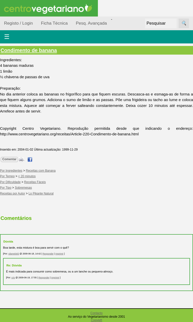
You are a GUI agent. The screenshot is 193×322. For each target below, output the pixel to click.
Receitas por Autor (12, 193)
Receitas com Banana (41, 170)
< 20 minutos (27, 176)
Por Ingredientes (11, 170)
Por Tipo (5, 187)
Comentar (9, 159)
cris (13, 277)
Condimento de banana (29, 50)
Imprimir (59, 253)
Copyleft (96, 320)
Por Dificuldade (10, 182)
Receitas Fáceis (35, 182)
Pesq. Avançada (91, 23)
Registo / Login (18, 23)
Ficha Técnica (54, 23)
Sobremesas (23, 187)
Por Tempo (7, 176)
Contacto (96, 313)
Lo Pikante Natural (41, 193)
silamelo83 (13, 253)
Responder (48, 253)
